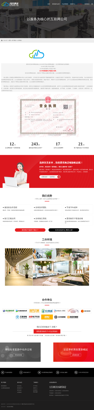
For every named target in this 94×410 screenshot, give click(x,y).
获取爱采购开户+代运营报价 (47, 331)
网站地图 (35, 392)
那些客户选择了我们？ (30, 230)
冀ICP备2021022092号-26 (28, 404)
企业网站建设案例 (5, 388)
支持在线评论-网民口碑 (63, 230)
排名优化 (19, 385)
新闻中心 (72, 4)
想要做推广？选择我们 (48, 177)
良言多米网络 (10, 406)
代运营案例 (65, 4)
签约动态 (19, 390)
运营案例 (19, 392)
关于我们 (79, 4)
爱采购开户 (20, 388)
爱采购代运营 (56, 4)
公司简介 (20, 40)
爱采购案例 (3, 385)
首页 (49, 4)
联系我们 (87, 4)
